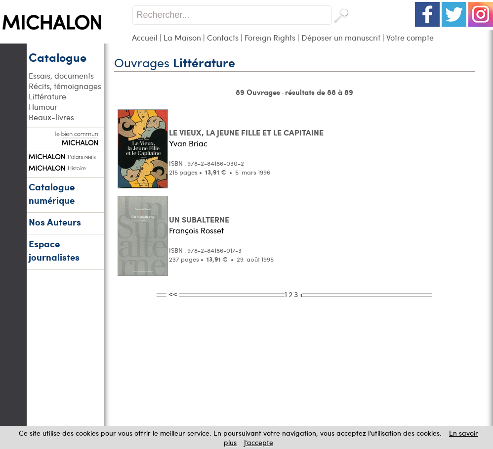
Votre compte (410, 37)
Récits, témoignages (65, 86)
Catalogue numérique (52, 193)
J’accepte (258, 442)
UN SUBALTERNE (199, 219)
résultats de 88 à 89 (319, 92)
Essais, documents (61, 75)
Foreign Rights (270, 37)
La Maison (182, 37)
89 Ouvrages (259, 92)
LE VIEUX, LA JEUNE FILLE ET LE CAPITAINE (246, 132)
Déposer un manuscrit (340, 37)
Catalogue (57, 56)
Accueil (145, 37)
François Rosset (196, 230)
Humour (43, 106)
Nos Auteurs (55, 221)
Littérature (47, 96)
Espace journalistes (54, 250)
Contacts (223, 37)
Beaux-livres (51, 117)
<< (172, 293)
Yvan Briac (188, 143)
